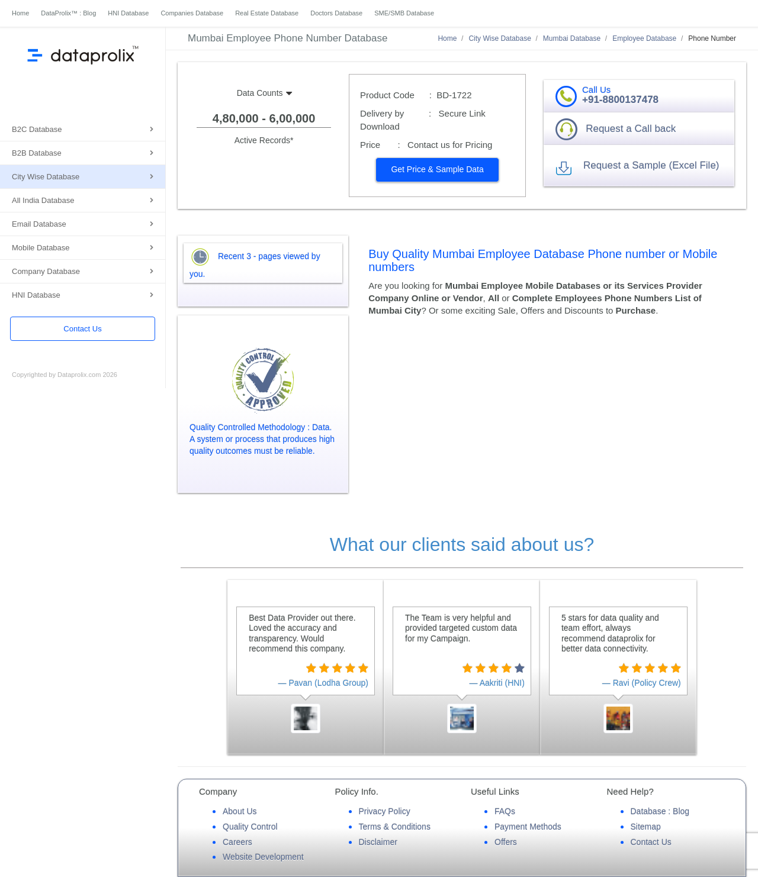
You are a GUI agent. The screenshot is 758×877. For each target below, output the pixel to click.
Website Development (263, 857)
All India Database (43, 200)
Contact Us (82, 328)
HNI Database (128, 13)
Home (20, 13)
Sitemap (646, 826)
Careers (237, 842)
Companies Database (191, 13)
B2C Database (37, 129)
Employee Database (644, 38)
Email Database (39, 224)
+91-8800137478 (620, 99)
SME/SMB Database (404, 13)
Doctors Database (336, 13)
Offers (505, 842)
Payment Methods (527, 826)
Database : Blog (660, 811)
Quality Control (250, 826)
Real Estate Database (266, 13)
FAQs (504, 811)
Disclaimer (378, 842)
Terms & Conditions (395, 826)
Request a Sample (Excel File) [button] (651, 165)
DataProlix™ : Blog (68, 13)
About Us (240, 811)
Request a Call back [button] (631, 128)
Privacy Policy (384, 811)
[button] (437, 169)
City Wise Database (45, 176)
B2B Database (37, 153)
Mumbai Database (571, 38)
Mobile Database (41, 247)
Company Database (46, 271)
